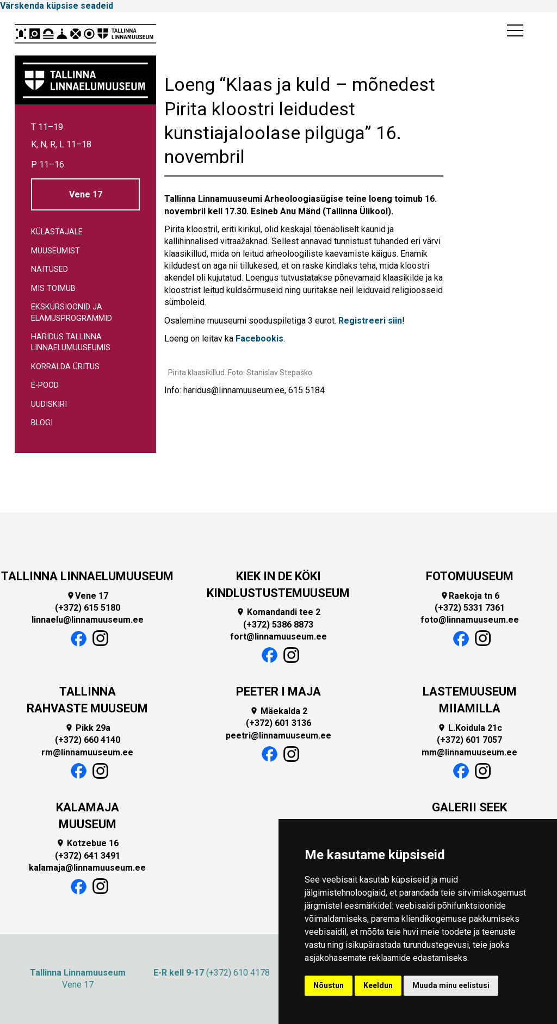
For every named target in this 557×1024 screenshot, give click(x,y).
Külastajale (57, 232)
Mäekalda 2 (278, 711)
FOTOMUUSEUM (469, 576)
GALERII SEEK (469, 807)
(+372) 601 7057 (469, 740)
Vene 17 (85, 194)
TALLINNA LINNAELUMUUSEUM (87, 576)
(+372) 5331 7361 (470, 608)
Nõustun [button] (328, 985)
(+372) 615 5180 (87, 608)
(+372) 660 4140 (87, 740)
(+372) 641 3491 (87, 856)
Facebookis (259, 338)
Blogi (42, 422)
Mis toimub (53, 288)
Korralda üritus (65, 366)
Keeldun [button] (378, 985)
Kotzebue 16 (87, 843)
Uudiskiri (49, 404)
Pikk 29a (87, 728)
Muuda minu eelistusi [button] (451, 985)
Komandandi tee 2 (278, 612)
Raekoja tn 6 (469, 596)
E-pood (45, 385)
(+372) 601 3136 (278, 723)
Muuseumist (55, 251)
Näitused (49, 269)
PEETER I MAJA (278, 691)
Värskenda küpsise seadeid (56, 6)
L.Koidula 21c (469, 728)
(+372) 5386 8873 (278, 624)
